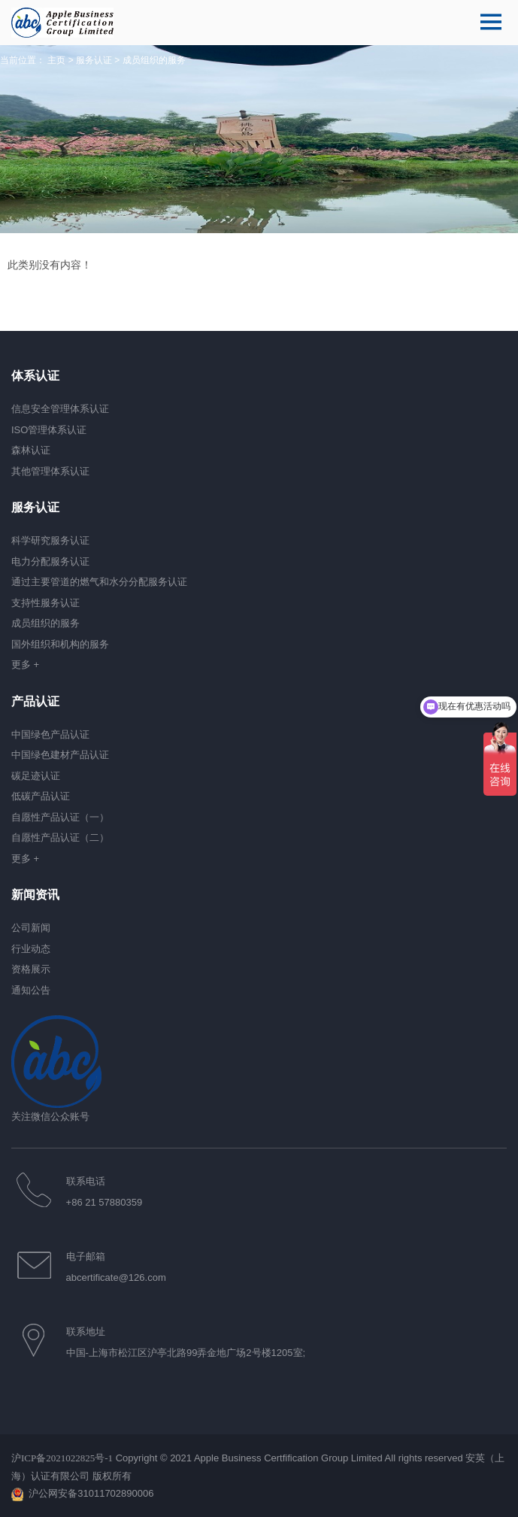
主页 (56, 60)
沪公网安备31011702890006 (91, 1493)
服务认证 (94, 60)
